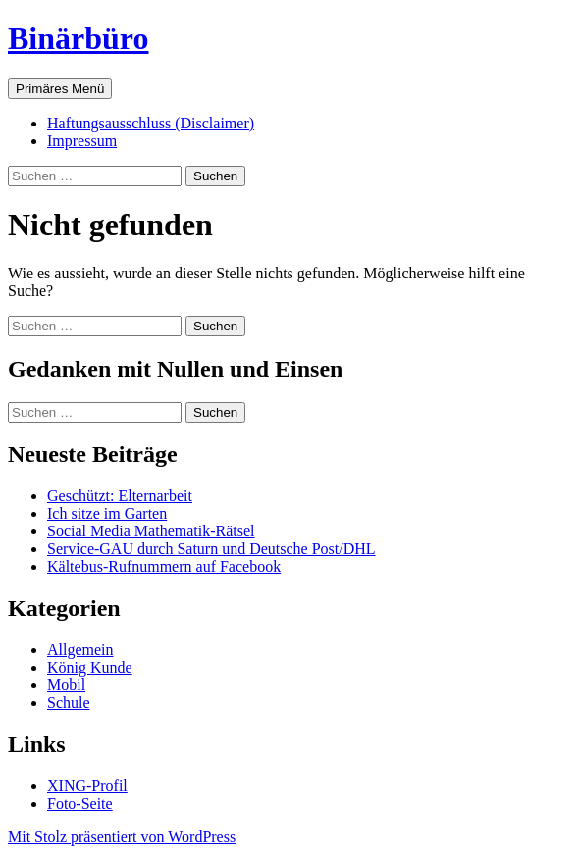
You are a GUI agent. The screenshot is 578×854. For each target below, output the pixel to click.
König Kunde (89, 667)
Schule (68, 702)
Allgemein (80, 649)
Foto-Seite (80, 803)
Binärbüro (78, 38)
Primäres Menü (60, 88)
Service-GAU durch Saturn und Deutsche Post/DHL (211, 548)
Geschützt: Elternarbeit (119, 495)
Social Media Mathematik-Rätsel (151, 531)
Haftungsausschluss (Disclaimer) (150, 123)
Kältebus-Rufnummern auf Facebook (164, 566)
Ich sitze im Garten (107, 513)
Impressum (82, 140)
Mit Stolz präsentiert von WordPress (122, 837)
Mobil (66, 685)
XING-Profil (87, 786)
